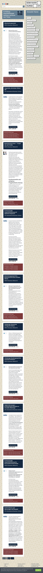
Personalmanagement (31, 20)
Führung (29, 18)
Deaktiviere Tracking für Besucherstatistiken (17, 571)
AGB (5, 565)
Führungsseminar (31, 51)
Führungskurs (30, 53)
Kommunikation (30, 25)
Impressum (6, 563)
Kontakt (5, 566)
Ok (38, 570)
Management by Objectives (32, 32)
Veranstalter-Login (34, 566)
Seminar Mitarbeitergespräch (33, 46)
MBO (37, 29)
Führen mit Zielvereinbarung (32, 34)
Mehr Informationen (13, 72)
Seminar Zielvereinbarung (32, 41)
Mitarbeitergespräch (31, 29)
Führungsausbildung (31, 58)
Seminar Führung (31, 48)
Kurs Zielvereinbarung (31, 44)
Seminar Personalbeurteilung (33, 39)
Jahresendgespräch (31, 27)
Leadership (30, 22)
